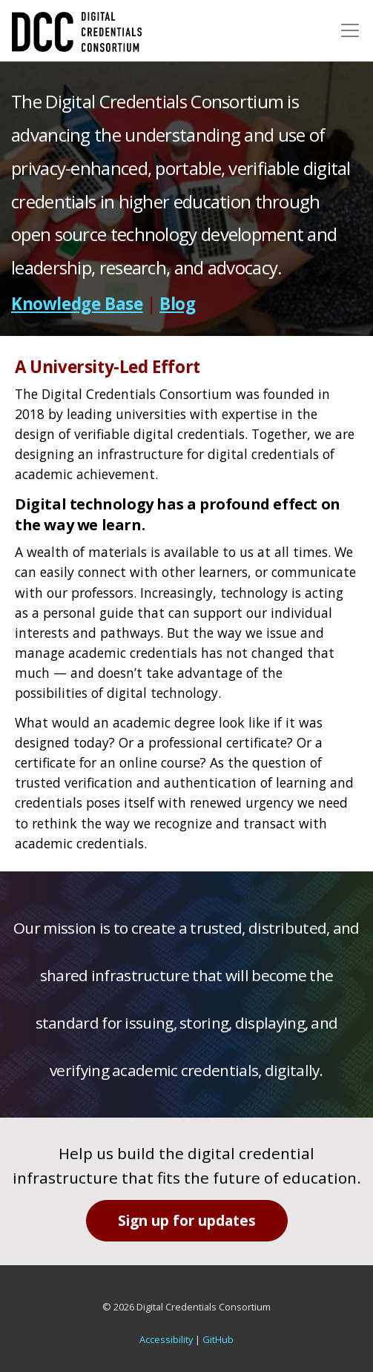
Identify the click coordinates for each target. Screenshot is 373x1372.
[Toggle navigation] (350, 30)
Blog (177, 303)
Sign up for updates (187, 1220)
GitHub (218, 1339)
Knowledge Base (76, 303)
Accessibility (166, 1339)
